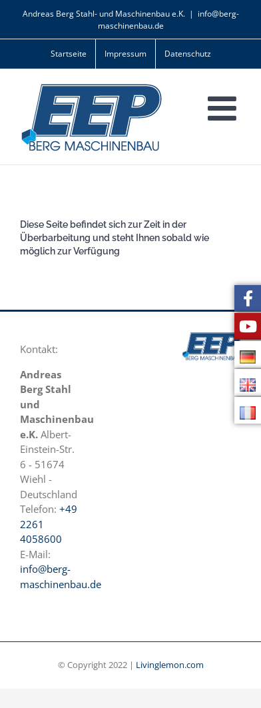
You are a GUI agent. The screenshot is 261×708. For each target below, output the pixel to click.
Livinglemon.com (170, 665)
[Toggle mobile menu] (224, 108)
